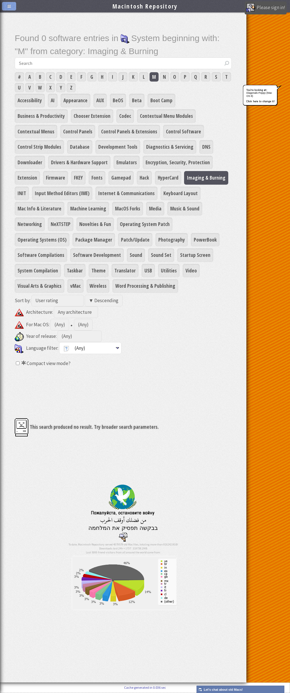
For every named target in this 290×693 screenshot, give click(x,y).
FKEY (78, 177)
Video (191, 270)
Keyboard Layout (180, 193)
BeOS (118, 100)
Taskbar (75, 270)
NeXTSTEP (61, 224)
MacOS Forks (127, 208)
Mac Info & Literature (39, 208)
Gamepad (121, 177)
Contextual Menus (36, 131)
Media (155, 208)
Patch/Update (135, 239)
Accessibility (30, 100)
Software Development (97, 254)
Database (79, 146)
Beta (137, 100)
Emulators (126, 162)
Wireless (97, 285)
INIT (22, 193)
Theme (98, 270)
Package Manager (93, 239)
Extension (27, 177)
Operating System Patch (145, 224)
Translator (125, 270)
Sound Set (161, 254)
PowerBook (205, 239)
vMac (75, 285)
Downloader (30, 162)
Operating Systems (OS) (42, 239)
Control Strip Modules (39, 146)
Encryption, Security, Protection (178, 162)
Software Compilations (41, 254)
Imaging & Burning (206, 177)
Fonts (97, 177)
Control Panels (77, 131)
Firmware (55, 177)
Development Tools (117, 146)
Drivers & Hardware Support (79, 162)
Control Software (183, 131)
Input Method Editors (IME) (62, 193)
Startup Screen (195, 254)
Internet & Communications (126, 193)
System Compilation (38, 270)
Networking (30, 224)
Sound (136, 254)
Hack (144, 177)
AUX (100, 100)
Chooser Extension (92, 115)
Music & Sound (184, 208)
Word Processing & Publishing (145, 285)
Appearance (75, 100)
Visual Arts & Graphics (39, 285)
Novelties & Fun (95, 224)
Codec (125, 115)
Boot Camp (161, 100)
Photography (171, 239)
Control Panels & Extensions (129, 131)
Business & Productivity (41, 115)
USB (148, 270)
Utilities (169, 270)
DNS (206, 146)
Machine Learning (88, 208)
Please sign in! (265, 7)
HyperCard (168, 177)
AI (53, 100)
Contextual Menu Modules (166, 115)
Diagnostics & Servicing (169, 146)
